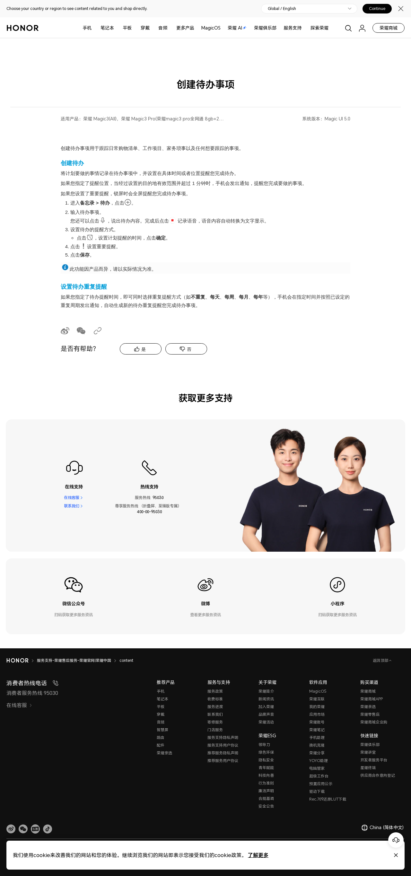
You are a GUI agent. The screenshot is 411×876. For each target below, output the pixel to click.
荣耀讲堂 (368, 752)
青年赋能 (266, 767)
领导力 (264, 744)
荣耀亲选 (164, 752)
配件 (160, 745)
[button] (23, 829)
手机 (87, 28)
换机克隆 (317, 745)
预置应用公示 (320, 783)
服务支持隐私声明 (222, 737)
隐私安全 (266, 760)
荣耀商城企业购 (373, 722)
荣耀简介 (266, 691)
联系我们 (71, 506)
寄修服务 (215, 722)
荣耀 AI (237, 28)
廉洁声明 (266, 790)
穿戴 (145, 28)
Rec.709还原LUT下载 (327, 799)
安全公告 (266, 806)
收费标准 (215, 698)
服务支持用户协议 (222, 745)
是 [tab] (143, 349)
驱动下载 (317, 791)
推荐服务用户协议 (222, 760)
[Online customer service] (396, 840)
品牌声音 (266, 714)
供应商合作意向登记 (377, 775)
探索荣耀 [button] (319, 28)
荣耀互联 (317, 698)
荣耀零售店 (370, 714)
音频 (162, 28)
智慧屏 (162, 729)
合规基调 (266, 798)
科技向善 (266, 775)
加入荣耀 (266, 706)
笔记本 (107, 28)
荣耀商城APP (371, 698)
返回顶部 (381, 660)
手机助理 (317, 737)
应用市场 (317, 714)
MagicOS (211, 28)
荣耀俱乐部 (265, 28)
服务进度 (215, 706)
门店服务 (215, 729)
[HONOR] (17, 660)
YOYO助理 (318, 760)
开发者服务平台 (373, 760)
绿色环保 (266, 752)
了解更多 (258, 855)
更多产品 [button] (185, 28)
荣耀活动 (266, 722)
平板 (127, 28)
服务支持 (293, 28)
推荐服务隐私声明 (222, 752)
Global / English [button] (282, 8)
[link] (10, 829)
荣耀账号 (317, 722)
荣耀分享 (317, 752)
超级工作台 (318, 776)
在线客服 (71, 497)
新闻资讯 (266, 698)
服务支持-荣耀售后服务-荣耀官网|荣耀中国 (74, 660)
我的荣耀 (317, 706)
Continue (377, 8)
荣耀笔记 (317, 729)
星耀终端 (368, 767)
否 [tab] (189, 349)
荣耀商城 (389, 28)
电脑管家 (317, 768)
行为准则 (266, 783)
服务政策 (215, 691)
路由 (160, 737)
